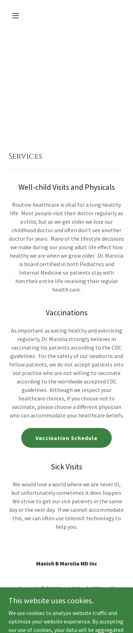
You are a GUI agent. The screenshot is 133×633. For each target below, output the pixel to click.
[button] (17, 15)
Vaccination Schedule (66, 437)
